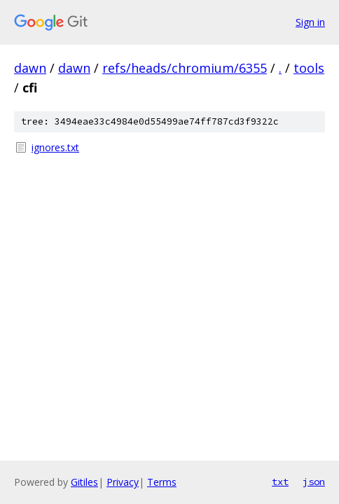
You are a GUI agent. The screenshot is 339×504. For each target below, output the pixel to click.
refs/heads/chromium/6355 (184, 67)
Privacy (122, 482)
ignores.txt (55, 147)
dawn (30, 67)
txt (280, 481)
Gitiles (84, 482)
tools (308, 67)
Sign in (310, 22)
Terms (162, 482)
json (314, 481)
